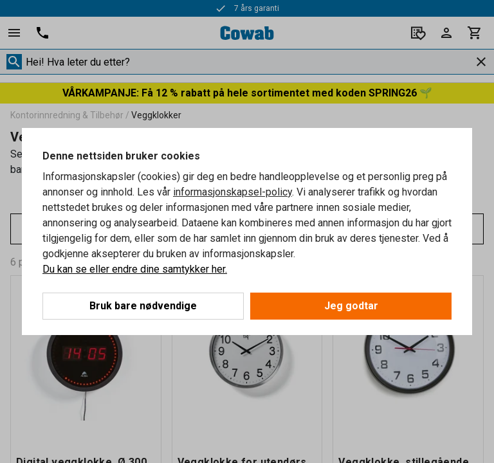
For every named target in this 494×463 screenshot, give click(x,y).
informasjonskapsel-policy (232, 192)
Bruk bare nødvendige (143, 306)
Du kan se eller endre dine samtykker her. (134, 269)
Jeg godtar (351, 306)
